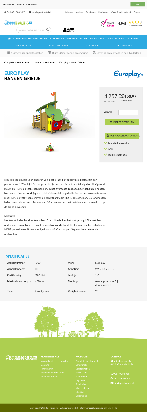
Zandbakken (116, 38)
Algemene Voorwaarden (52, 372)
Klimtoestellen (58, 45)
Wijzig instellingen (30, 4)
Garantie (45, 364)
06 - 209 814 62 (121, 378)
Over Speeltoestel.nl (121, 12)
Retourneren (47, 368)
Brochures (90, 12)
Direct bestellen (121, 122)
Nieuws (68, 12)
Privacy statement (49, 376)
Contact (137, 12)
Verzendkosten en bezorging (54, 361)
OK (137, 4)
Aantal (108, 112)
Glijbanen (133, 38)
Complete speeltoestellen (30, 38)
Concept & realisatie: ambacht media (101, 408)
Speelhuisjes (23, 45)
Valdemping (124, 45)
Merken (79, 12)
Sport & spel (97, 38)
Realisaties (103, 12)
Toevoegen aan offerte (123, 135)
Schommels (57, 38)
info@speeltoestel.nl (41, 12)
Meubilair (92, 45)
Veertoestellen (77, 38)
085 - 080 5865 (17, 12)
